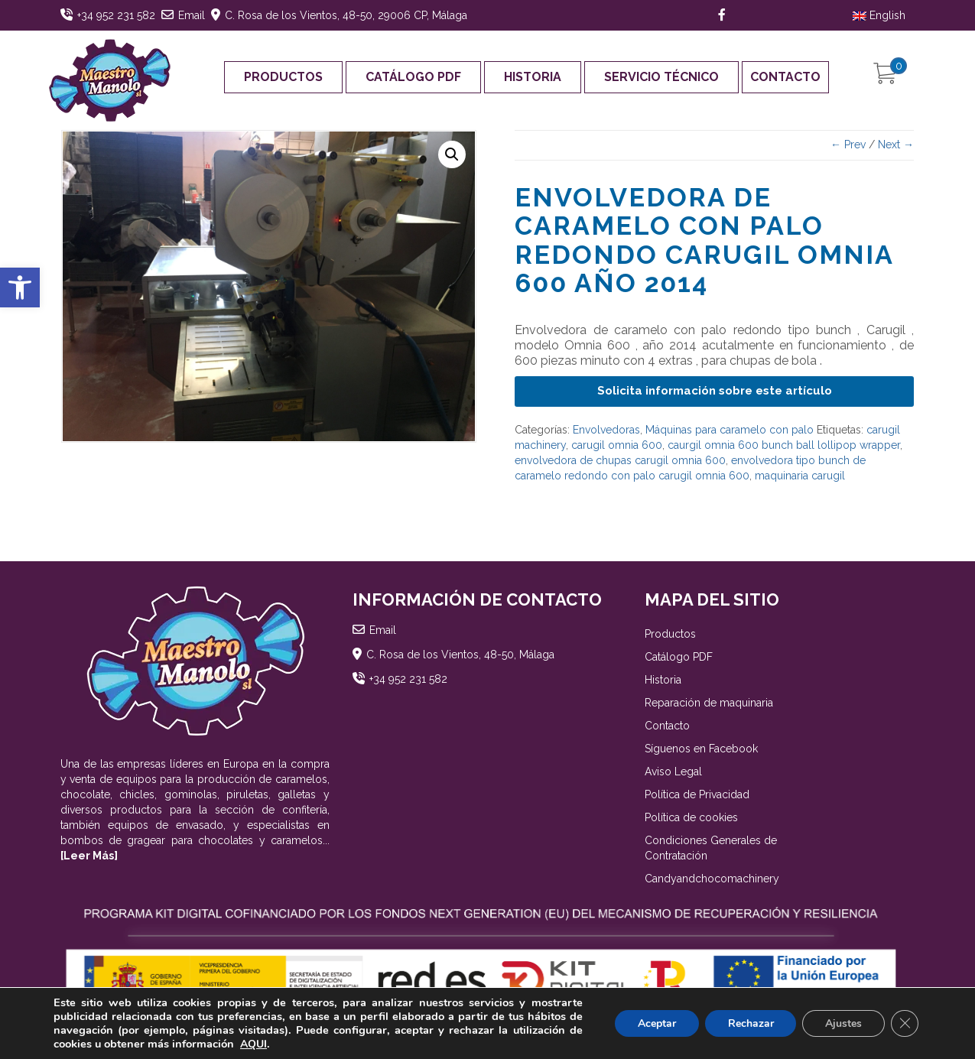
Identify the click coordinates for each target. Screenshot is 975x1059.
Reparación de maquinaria (709, 703)
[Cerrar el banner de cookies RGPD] (904, 1024)
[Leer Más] (89, 855)
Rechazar (750, 1023)
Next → (896, 144)
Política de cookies (691, 817)
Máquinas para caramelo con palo (729, 430)
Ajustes (843, 1023)
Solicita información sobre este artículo (714, 391)
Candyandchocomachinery (712, 878)
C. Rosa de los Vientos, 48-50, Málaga (460, 654)
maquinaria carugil (800, 475)
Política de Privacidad (697, 794)
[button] (20, 287)
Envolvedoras (606, 430)
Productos (283, 77)
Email (191, 15)
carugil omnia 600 (616, 445)
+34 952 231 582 (116, 15)
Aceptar (656, 1023)
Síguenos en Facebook (701, 748)
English (879, 15)
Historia (532, 77)
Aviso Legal (673, 771)
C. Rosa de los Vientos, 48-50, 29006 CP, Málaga (346, 15)
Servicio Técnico (661, 77)
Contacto (785, 77)
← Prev (848, 144)
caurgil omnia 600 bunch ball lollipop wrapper (784, 445)
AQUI (253, 1044)
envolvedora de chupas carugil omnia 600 (620, 460)
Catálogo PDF (413, 77)
